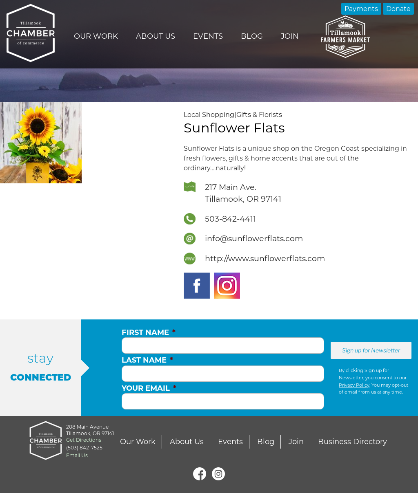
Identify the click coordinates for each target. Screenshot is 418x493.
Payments (361, 9)
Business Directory (352, 441)
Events (208, 36)
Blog (252, 36)
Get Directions (83, 440)
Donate (398, 9)
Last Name (147, 360)
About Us (155, 36)
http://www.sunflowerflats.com (265, 258)
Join (290, 36)
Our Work (96, 36)
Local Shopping (209, 115)
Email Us (77, 455)
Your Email (149, 388)
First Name (149, 332)
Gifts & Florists (259, 115)
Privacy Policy (354, 385)
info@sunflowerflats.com (254, 238)
